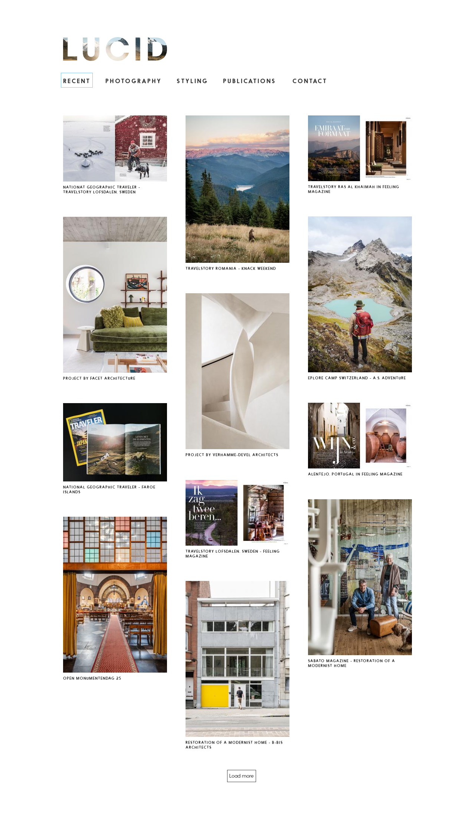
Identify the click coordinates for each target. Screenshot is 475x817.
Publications (249, 81)
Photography (133, 81)
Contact (309, 81)
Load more (241, 775)
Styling (192, 81)
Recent (77, 81)
